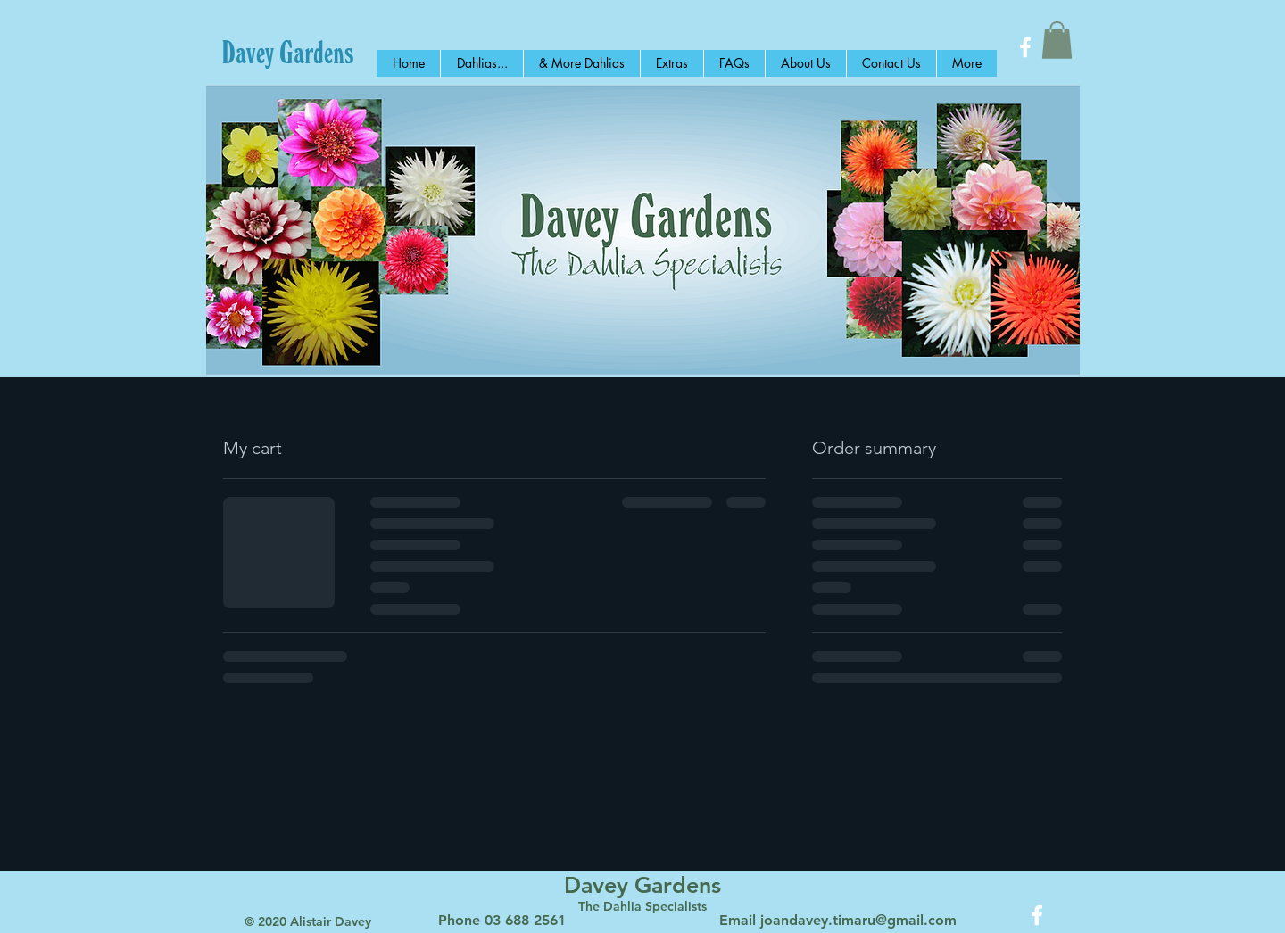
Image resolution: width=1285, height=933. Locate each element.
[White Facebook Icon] (1025, 47)
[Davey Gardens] (287, 51)
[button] (1057, 40)
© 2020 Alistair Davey (308, 921)
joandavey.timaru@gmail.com (858, 920)
